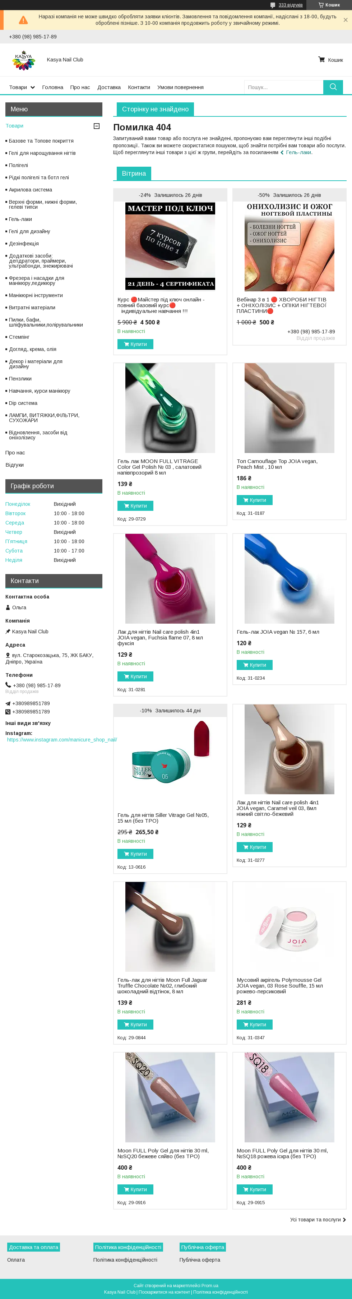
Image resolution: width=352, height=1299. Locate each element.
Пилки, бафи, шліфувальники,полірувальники (46, 322)
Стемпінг (19, 337)
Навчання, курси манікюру (39, 391)
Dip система (23, 403)
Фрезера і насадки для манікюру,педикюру (36, 280)
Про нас (80, 87)
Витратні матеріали (32, 307)
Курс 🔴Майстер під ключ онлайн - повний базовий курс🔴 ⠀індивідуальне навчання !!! (161, 305)
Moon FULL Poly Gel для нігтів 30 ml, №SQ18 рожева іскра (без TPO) (282, 1153)
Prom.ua (210, 1285)
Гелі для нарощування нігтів (42, 153)
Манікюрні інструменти (36, 295)
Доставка (109, 87)
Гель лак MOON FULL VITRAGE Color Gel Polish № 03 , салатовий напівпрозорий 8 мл (159, 467)
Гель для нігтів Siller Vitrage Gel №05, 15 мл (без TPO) (163, 818)
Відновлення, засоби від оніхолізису (38, 435)
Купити (139, 344)
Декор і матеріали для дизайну (35, 364)
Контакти (139, 87)
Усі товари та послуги (315, 1219)
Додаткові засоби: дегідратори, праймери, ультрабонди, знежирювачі (41, 261)
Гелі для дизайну (29, 231)
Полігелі (18, 165)
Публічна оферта (200, 1260)
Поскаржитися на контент (164, 1292)
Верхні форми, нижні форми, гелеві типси (43, 204)
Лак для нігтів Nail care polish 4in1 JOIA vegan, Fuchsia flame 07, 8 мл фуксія (160, 637)
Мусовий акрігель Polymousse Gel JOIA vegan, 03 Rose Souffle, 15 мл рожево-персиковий (280, 985)
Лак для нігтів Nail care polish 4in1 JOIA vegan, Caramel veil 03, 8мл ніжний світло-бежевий (278, 808)
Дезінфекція (24, 243)
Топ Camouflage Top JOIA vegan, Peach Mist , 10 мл (277, 464)
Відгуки (14, 465)
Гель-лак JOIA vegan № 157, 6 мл (278, 632)
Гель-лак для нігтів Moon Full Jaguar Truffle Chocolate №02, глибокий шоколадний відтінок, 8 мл (162, 985)
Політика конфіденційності (125, 1260)
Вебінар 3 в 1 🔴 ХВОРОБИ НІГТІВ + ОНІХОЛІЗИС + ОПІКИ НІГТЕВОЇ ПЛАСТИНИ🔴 (282, 305)
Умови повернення (180, 87)
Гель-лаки (298, 152)
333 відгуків (291, 5)
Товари (18, 87)
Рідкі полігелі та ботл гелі (39, 177)
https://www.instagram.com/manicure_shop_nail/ (62, 740)
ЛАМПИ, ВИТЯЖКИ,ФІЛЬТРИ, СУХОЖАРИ (44, 417)
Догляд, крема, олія (32, 349)
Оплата (16, 1260)
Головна (52, 87)
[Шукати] (333, 87)
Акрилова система (30, 190)
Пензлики (20, 379)
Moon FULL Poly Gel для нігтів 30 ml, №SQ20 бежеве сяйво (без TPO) (163, 1153)
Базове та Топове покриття (41, 141)
